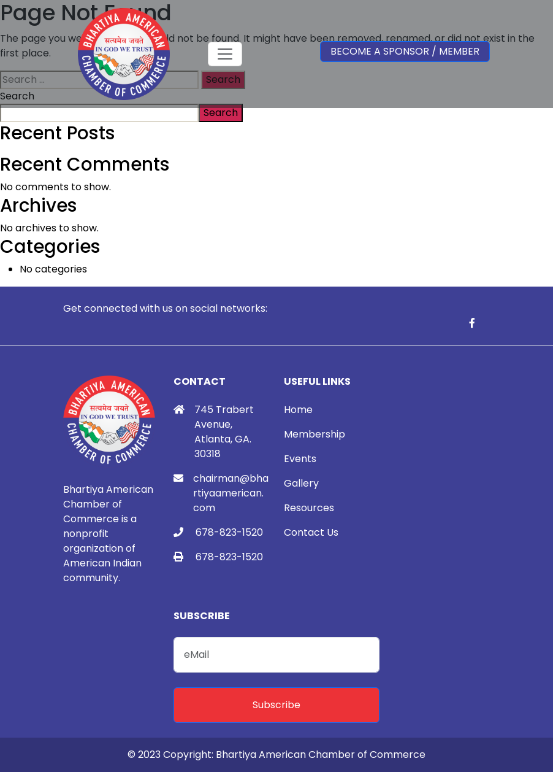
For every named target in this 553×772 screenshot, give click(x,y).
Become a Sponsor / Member (404, 51)
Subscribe (276, 705)
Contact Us (311, 532)
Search (221, 113)
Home (298, 410)
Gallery (301, 483)
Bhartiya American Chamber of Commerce (320, 754)
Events (300, 459)
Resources (309, 508)
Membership (314, 434)
